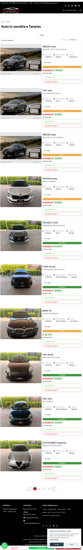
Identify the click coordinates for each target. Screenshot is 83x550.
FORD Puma (49, 266)
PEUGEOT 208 (50, 222)
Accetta (57, 544)
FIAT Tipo (47, 90)
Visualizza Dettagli (52, 82)
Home (3, 22)
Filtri (42, 35)
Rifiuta (71, 544)
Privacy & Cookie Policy (41, 537)
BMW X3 (47, 310)
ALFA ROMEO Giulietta (54, 442)
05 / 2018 (47, 459)
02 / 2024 (47, 371)
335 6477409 (6, 3)
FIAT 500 (47, 398)
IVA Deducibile (47, 73)
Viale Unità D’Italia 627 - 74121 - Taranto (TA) (27, 3)
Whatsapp (41, 548)
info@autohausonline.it (50, 3)
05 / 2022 (47, 327)
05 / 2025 (47, 283)
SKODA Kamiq (50, 178)
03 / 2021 (47, 107)
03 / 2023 (47, 239)
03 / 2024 (47, 63)
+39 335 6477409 (69, 10)
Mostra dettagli (54, 539)
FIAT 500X (48, 354)
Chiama (15, 548)
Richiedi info (50, 77)
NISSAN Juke (49, 46)
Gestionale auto (42, 545)
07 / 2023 (47, 195)
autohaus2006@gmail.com (32, 522)
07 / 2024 (47, 415)
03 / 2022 (47, 151)
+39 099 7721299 (30, 515)
